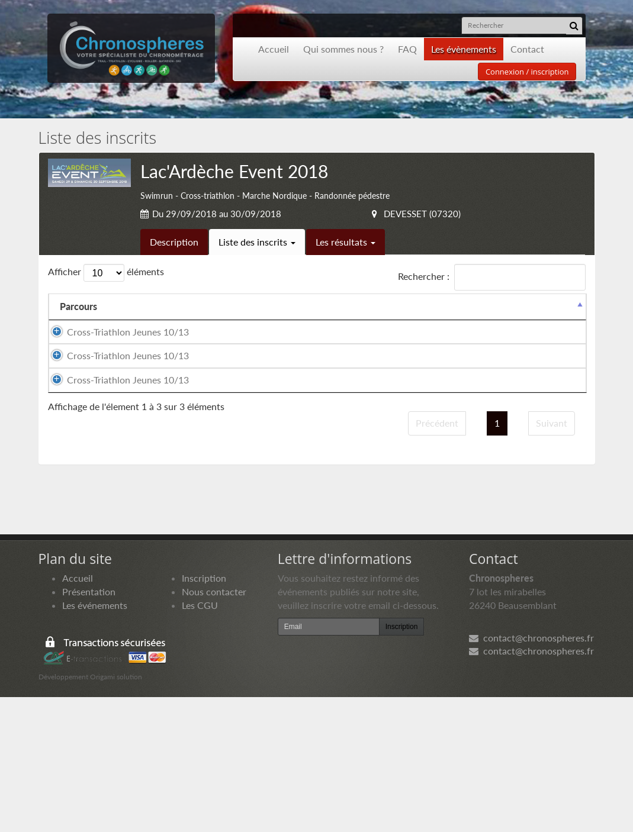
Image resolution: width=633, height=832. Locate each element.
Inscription (204, 713)
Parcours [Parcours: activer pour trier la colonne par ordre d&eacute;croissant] (78, 319)
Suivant (551, 558)
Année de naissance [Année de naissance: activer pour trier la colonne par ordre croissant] (382, 313)
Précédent (437, 558)
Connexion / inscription (527, 71)
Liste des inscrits (257, 241)
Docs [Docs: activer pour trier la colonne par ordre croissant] (563, 319)
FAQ (407, 48)
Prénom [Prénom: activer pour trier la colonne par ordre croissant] (209, 319)
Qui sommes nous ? (343, 48)
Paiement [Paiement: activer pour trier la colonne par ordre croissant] (510, 319)
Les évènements (463, 48)
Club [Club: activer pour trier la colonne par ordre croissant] (435, 319)
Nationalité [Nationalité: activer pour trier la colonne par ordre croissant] (316, 319)
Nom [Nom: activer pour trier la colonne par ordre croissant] (131, 319)
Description (174, 241)
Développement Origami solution (90, 811)
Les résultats (345, 241)
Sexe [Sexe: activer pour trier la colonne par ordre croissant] (259, 319)
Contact (527, 48)
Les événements (94, 740)
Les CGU (200, 740)
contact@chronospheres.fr (531, 772)
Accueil (273, 48)
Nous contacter (214, 726)
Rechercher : (492, 277)
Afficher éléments (106, 273)
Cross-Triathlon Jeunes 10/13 (85, 365)
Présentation (88, 726)
